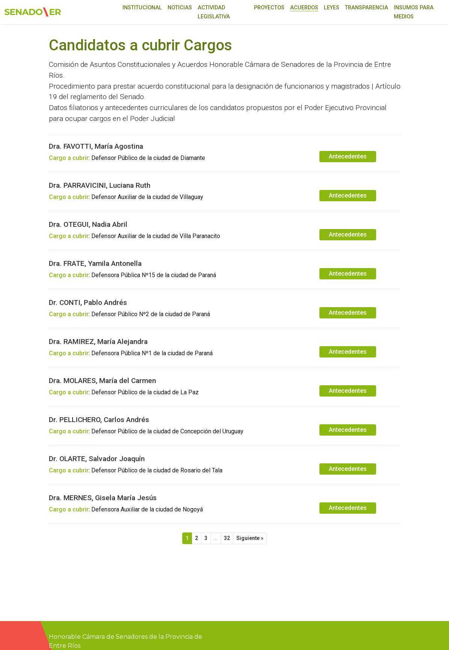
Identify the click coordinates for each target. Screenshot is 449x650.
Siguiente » (249, 538)
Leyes (331, 8)
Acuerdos (304, 8)
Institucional (142, 8)
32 (227, 538)
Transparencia (366, 8)
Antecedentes (348, 156)
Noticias (180, 8)
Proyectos (269, 8)
